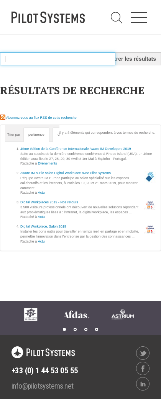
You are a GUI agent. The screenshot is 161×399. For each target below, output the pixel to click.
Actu (41, 193)
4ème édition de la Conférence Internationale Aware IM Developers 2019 (75, 149)
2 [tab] (75, 329)
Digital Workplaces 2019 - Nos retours (49, 202)
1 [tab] (64, 329)
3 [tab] (85, 329)
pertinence (36, 134)
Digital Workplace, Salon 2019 (43, 226)
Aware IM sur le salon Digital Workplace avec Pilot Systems (65, 173)
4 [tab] (96, 329)
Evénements (47, 163)
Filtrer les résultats (132, 59)
